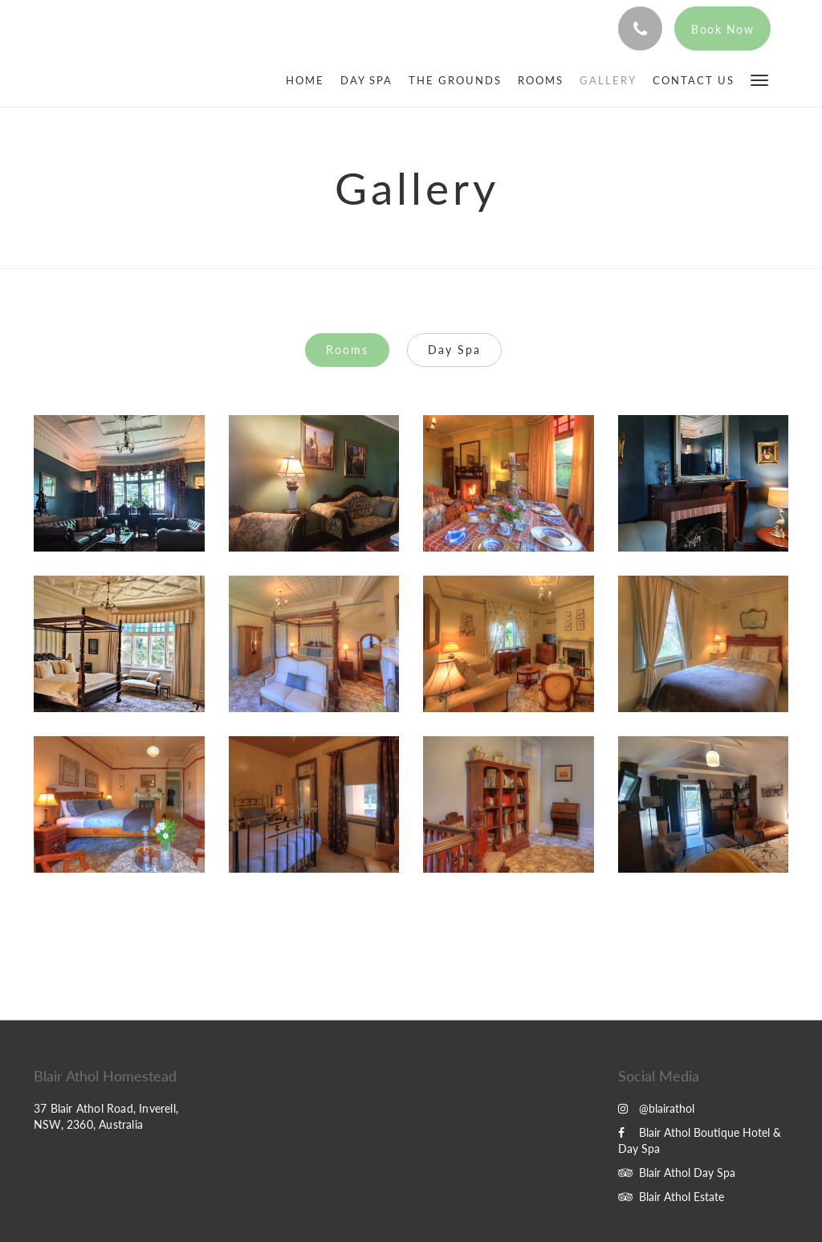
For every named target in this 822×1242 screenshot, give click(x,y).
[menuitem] (309, 80)
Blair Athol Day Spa (676, 1172)
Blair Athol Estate (671, 1196)
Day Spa (454, 349)
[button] (759, 79)
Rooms (347, 349)
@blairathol (656, 1108)
